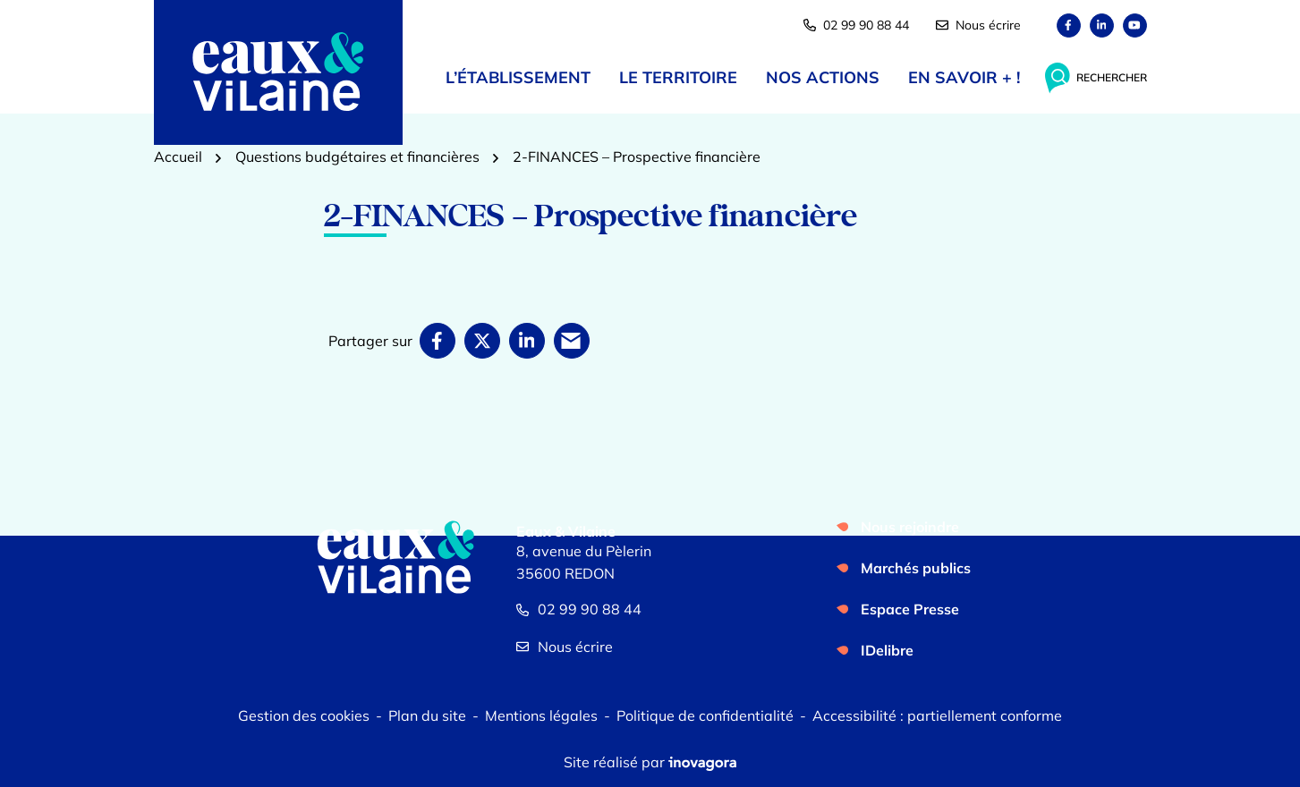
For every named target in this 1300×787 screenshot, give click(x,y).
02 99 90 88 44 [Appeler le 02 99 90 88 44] (579, 609)
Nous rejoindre (910, 527)
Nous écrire (978, 25)
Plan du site (427, 715)
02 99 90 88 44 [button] (856, 25)
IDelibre (887, 650)
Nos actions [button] (822, 77)
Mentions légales (541, 715)
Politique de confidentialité (705, 715)
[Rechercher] (1096, 78)
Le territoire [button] (678, 77)
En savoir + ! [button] (964, 77)
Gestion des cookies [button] (304, 715)
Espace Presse (910, 609)
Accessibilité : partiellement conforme (937, 715)
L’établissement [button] (518, 77)
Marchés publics (916, 568)
